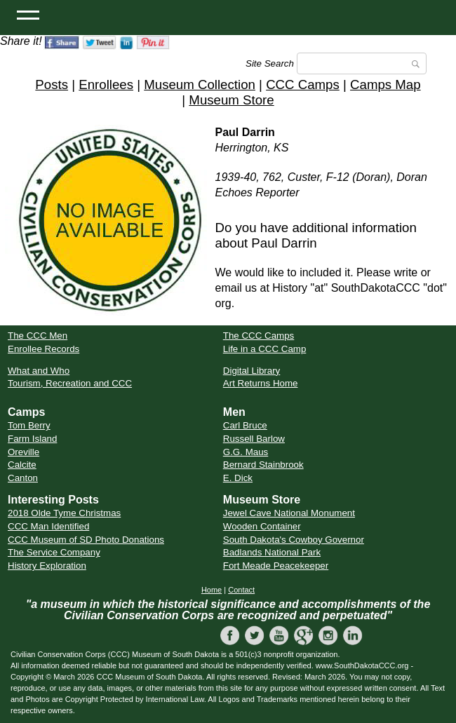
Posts (51, 84)
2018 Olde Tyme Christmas (64, 513)
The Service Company (54, 552)
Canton (23, 478)
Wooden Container (262, 526)
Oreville (23, 452)
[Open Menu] (28, 14)
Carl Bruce (245, 425)
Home (211, 590)
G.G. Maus (245, 452)
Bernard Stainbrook (263, 464)
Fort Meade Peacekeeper (275, 565)
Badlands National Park (272, 552)
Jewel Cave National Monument (289, 513)
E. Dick (238, 478)
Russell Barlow (254, 438)
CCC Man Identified (48, 526)
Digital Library (251, 370)
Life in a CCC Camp (265, 349)
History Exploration (47, 565)
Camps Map (385, 84)
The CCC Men (37, 335)
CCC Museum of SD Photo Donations (86, 539)
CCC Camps (303, 84)
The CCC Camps (258, 335)
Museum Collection (199, 84)
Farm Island (32, 438)
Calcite (22, 464)
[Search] (362, 63)
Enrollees (106, 84)
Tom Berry (29, 425)
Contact (241, 590)
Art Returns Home (260, 383)
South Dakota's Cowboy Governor (293, 539)
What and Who (38, 370)
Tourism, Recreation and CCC (70, 383)
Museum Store (231, 100)
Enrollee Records (43, 349)
